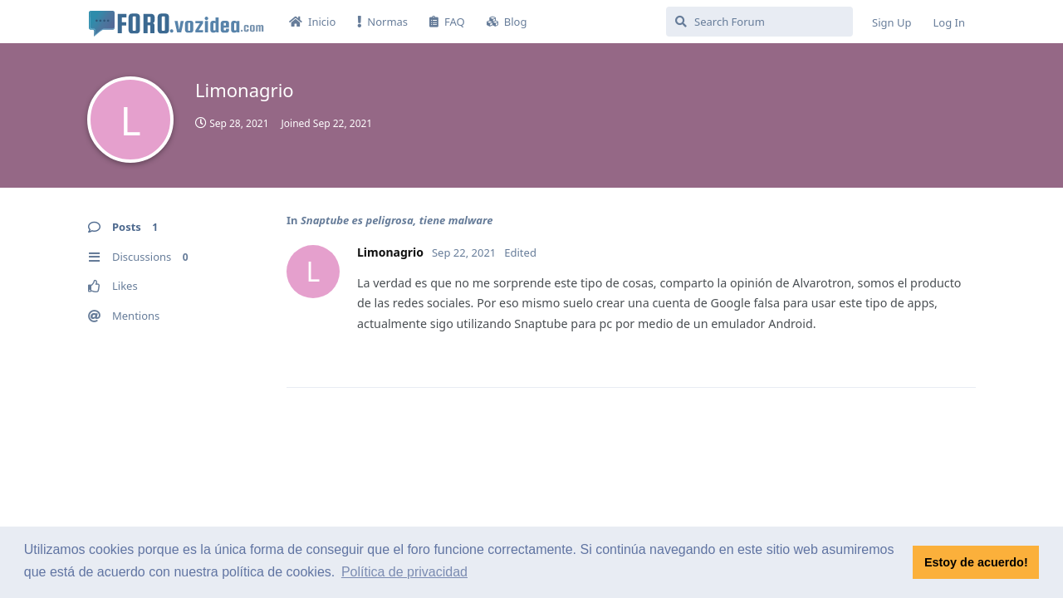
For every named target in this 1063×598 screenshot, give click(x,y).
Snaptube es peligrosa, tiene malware (397, 220)
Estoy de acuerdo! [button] (976, 562)
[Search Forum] (759, 22)
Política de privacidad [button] (404, 572)
